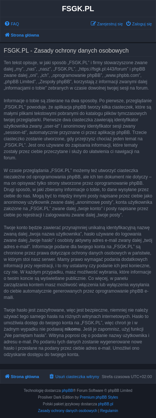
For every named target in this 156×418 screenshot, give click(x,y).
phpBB (67, 391)
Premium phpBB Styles (99, 397)
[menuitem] (11, 23)
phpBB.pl (105, 404)
